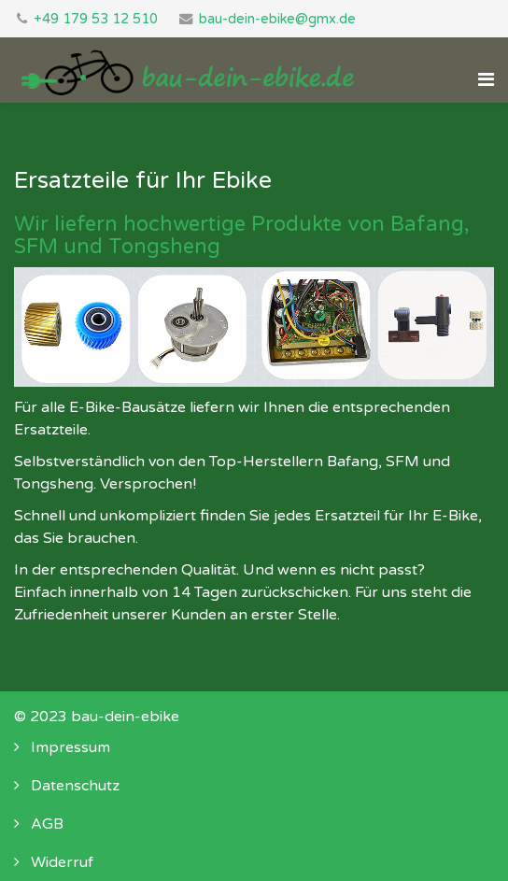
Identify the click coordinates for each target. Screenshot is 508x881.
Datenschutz (73, 785)
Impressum (68, 747)
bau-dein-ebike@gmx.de (277, 19)
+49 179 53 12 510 (96, 19)
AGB (45, 824)
